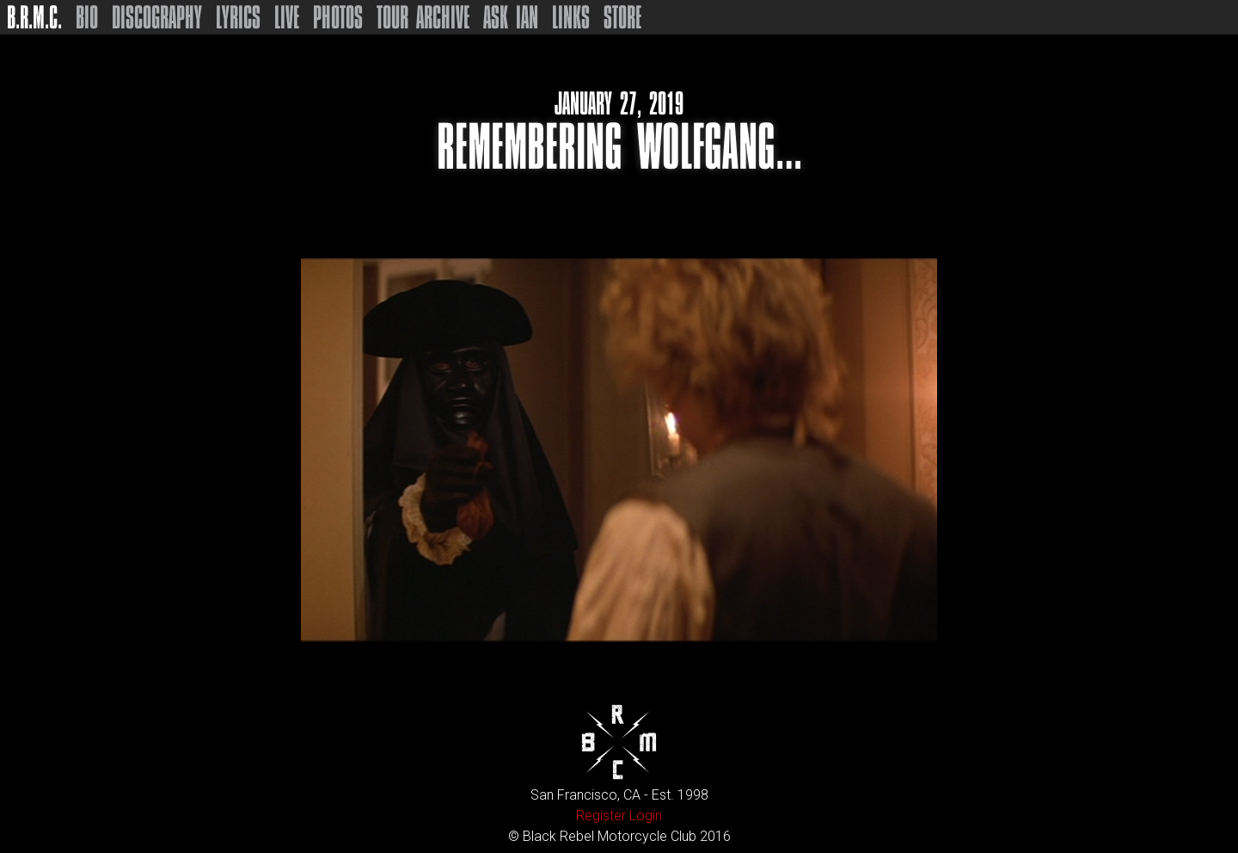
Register (601, 815)
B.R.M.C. (34, 17)
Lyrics (238, 17)
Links (571, 17)
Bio (87, 17)
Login (645, 815)
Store (622, 17)
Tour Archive (423, 17)
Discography (157, 17)
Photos (338, 17)
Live (286, 17)
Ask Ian (510, 17)
